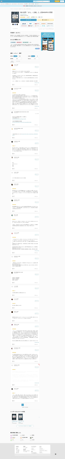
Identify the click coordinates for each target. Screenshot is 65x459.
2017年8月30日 (16, 257)
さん (15, 64)
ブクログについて (33, 447)
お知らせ (40, 447)
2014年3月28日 (16, 389)
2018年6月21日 (16, 233)
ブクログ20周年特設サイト (34, 453)
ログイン (62, 1)
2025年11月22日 (16, 89)
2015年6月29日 (16, 312)
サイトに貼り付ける (15, 28)
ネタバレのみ (18, 61)
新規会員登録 (57, 1)
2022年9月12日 (16, 112)
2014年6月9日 (15, 65)
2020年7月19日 (16, 142)
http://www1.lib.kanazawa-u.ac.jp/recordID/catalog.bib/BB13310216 (21, 122)
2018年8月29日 (16, 215)
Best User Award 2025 (33, 452)
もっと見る (37, 48)
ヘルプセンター (41, 448)
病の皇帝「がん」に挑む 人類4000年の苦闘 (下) (14, 422)
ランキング (17, 447)
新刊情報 (17, 448)
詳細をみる (36, 84)
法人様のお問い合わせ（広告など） (43, 450)
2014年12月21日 (16, 325)
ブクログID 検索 (25, 451)
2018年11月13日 (16, 173)
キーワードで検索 (25, 447)
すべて (12, 61)
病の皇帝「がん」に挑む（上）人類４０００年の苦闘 (21, 422)
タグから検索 (24, 448)
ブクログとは (52, 1)
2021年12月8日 (16, 129)
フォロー (36, 90)
